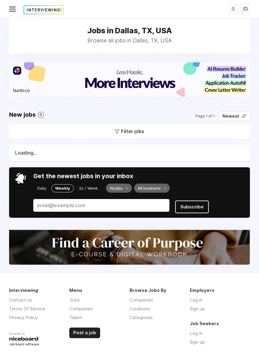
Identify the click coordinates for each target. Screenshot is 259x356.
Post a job (84, 330)
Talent (75, 315)
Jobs (74, 297)
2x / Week (88, 187)
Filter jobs (132, 131)
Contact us (20, 297)
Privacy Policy (23, 315)
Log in (196, 297)
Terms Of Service (27, 306)
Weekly (62, 187)
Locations (140, 306)
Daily (41, 187)
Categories (141, 315)
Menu (13, 9)
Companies (81, 306)
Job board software (24, 342)
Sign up (197, 306)
